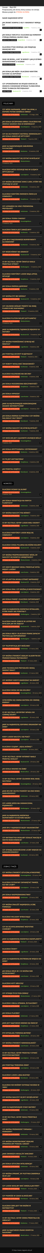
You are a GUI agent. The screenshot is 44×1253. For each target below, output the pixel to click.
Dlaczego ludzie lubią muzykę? (16, 1075)
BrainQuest (25, 76)
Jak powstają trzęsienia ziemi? (15, 1065)
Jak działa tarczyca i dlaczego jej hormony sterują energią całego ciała (21, 36)
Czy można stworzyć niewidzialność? (19, 1043)
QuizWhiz (26, 28)
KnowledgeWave (26, 221)
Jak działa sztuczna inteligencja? (17, 1164)
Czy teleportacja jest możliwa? (16, 646)
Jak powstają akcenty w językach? (17, 354)
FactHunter (24, 232)
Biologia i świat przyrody (11, 52)
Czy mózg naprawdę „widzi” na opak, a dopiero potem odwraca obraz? (19, 110)
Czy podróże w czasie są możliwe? (17, 1196)
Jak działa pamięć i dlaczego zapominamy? (21, 599)
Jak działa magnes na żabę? (14, 769)
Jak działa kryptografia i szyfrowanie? (19, 449)
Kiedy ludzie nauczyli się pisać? (16, 737)
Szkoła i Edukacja (9, 64)
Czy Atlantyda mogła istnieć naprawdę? (20, 579)
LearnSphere (25, 174)
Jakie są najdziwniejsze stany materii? (19, 1107)
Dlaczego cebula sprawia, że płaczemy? (19, 1003)
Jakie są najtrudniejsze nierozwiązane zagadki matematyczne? (19, 404)
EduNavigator (25, 267)
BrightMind (21, 40)
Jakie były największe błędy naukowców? (20, 828)
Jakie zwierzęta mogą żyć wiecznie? (17, 1154)
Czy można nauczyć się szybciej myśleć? (19, 428)
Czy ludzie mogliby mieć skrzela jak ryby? (20, 1186)
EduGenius (24, 151)
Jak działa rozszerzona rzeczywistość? (19, 384)
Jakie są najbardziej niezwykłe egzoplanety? (22, 939)
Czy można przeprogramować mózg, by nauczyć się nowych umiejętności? (19, 556)
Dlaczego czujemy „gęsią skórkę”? (17, 747)
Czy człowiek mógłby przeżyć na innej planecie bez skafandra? (19, 307)
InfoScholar (24, 114)
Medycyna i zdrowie (9, 40)
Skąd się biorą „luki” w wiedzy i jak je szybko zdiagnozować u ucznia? (21, 60)
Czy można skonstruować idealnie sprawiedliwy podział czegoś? (18, 1142)
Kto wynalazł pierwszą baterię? (16, 1033)
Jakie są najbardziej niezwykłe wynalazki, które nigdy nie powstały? (20, 610)
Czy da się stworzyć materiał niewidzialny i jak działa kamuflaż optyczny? (21, 135)
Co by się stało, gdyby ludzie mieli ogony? (21, 523)
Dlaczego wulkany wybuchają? (16, 917)
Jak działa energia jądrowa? (15, 286)
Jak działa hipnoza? (11, 394)
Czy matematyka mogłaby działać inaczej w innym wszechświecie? (21, 838)
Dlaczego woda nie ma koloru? (16, 690)
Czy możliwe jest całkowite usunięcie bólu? (21, 438)
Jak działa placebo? (11, 1013)
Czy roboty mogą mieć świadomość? (18, 364)
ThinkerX (23, 139)
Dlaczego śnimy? (9, 949)
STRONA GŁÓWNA (22, 12)
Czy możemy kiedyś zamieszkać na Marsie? (20, 680)
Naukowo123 (17, 91)
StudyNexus (24, 199)
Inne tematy (7, 91)
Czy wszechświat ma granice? (15, 252)
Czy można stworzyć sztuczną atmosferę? (21, 872)
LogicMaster (25, 52)
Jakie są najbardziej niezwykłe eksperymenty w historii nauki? (16, 816)
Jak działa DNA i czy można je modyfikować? (21, 589)
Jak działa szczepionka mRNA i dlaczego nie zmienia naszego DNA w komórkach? (21, 123)
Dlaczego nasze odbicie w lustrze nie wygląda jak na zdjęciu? (19, 622)
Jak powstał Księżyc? (11, 469)
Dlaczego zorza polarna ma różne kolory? (21, 545)
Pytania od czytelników (11, 114)
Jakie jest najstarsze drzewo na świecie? (20, 1023)
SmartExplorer (25, 127)
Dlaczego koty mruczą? (12, 983)
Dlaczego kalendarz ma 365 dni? (16, 374)
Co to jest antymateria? (12, 459)
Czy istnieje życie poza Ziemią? (15, 993)
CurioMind (24, 749)
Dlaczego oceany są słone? (14, 489)
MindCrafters (25, 772)
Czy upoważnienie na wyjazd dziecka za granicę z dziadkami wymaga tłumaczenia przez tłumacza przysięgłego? (21, 86)
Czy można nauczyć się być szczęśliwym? (20, 1097)
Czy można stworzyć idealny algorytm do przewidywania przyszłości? (21, 657)
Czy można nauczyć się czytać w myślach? (21, 158)
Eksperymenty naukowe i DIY (12, 28)
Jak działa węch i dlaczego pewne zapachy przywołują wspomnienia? (21, 634)
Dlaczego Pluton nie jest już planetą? (19, 318)
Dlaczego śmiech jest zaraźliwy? (16, 229)
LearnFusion (20, 64)
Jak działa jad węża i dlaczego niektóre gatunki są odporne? (20, 72)
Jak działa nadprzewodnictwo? (16, 894)
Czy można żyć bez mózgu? (14, 296)
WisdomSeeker (25, 161)
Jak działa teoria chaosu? (13, 218)
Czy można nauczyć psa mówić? (16, 513)
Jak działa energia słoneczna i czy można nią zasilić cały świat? (20, 417)
